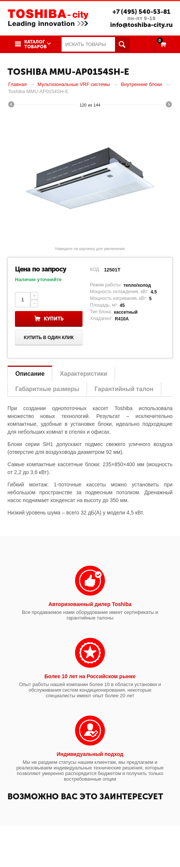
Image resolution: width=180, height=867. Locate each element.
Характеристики (83, 374)
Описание (29, 374)
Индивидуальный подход (90, 754)
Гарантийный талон (123, 389)
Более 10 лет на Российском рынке (90, 676)
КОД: (95, 269)
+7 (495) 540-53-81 (141, 11)
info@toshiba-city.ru (141, 24)
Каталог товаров (35, 44)
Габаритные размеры (47, 389)
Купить (53, 319)
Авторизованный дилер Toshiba (90, 604)
